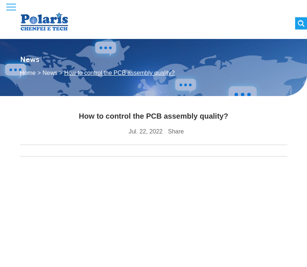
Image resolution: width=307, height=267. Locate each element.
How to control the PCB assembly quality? (119, 73)
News (49, 73)
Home (28, 73)
